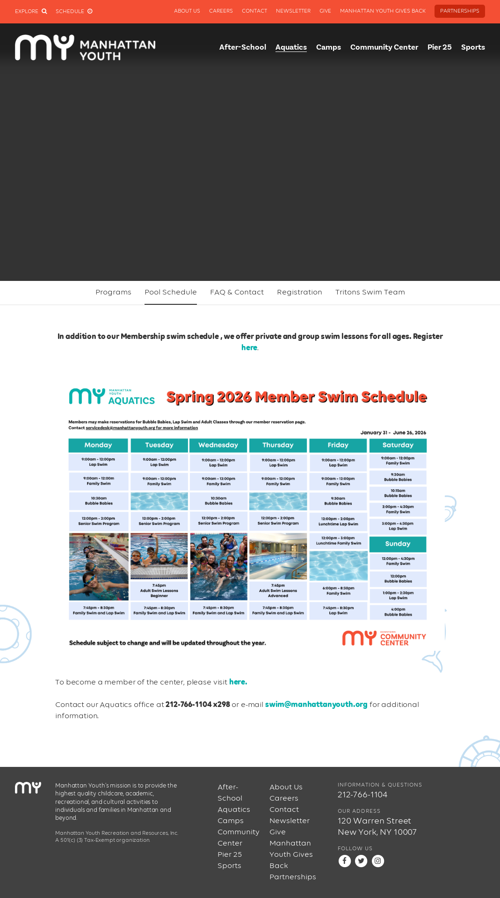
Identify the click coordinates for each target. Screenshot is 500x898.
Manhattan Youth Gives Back (383, 11)
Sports (473, 48)
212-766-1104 (362, 795)
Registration (299, 292)
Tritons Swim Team (370, 292)
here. (238, 682)
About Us (187, 11)
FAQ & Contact (237, 292)
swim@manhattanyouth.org (316, 705)
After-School (242, 48)
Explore (31, 12)
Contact (254, 11)
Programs (113, 292)
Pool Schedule (171, 292)
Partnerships (459, 11)
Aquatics (291, 48)
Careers (221, 11)
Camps (328, 48)
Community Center (384, 48)
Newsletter (293, 11)
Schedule (74, 12)
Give (325, 11)
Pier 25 (440, 48)
